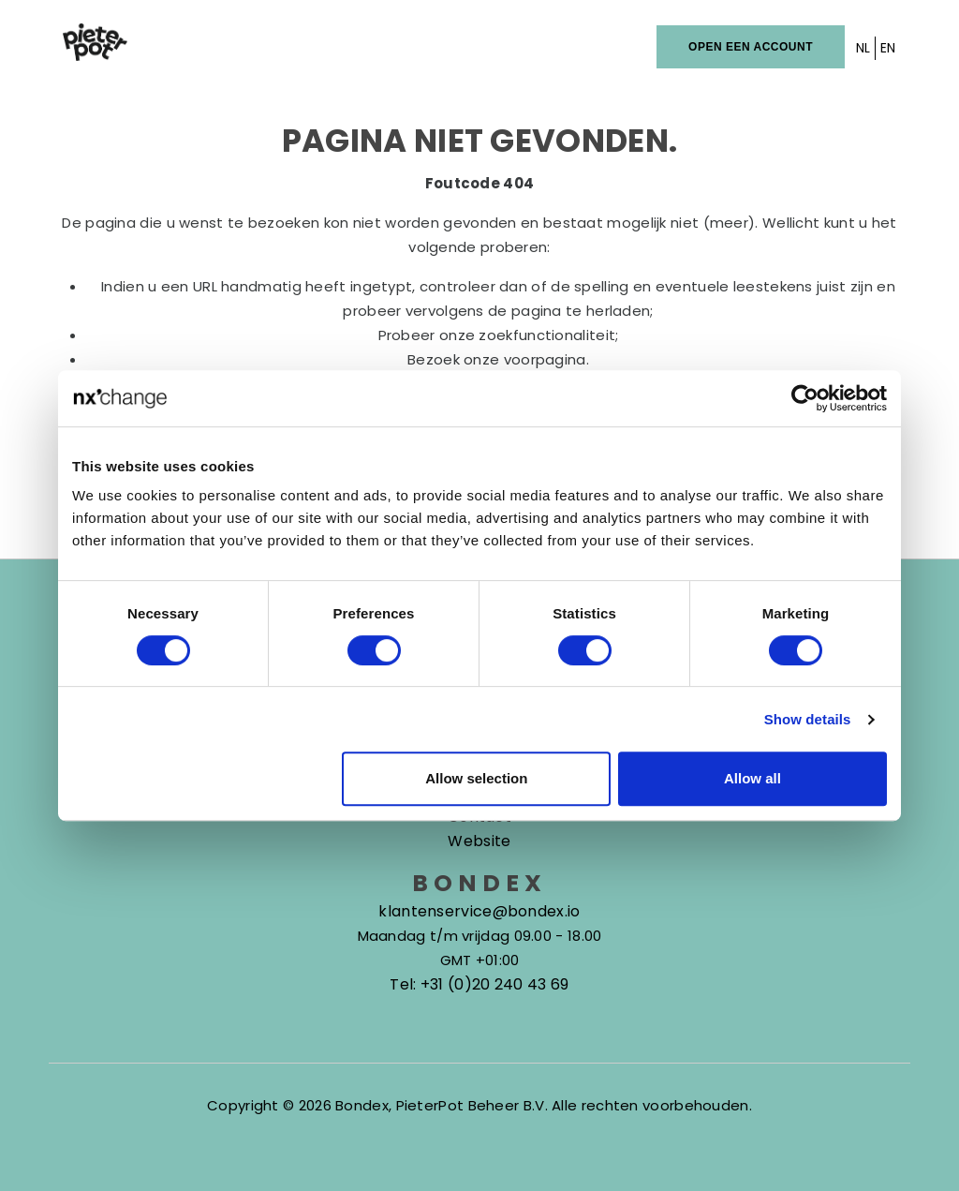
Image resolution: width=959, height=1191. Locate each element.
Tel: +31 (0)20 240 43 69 (479, 984)
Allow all (752, 778)
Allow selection (476, 778)
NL (863, 47)
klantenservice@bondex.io (479, 911)
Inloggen (620, 46)
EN (888, 47)
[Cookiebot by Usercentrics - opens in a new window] (805, 398)
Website (479, 841)
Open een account (750, 46)
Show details (807, 719)
